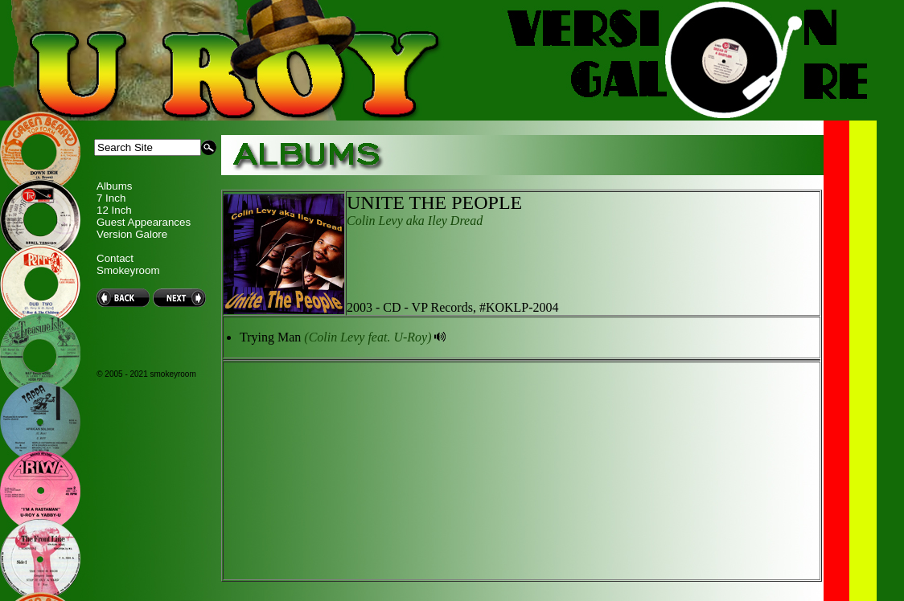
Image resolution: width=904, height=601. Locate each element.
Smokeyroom (128, 270)
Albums (114, 186)
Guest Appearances (144, 222)
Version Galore (132, 234)
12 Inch (114, 210)
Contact (115, 258)
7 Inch (111, 198)
